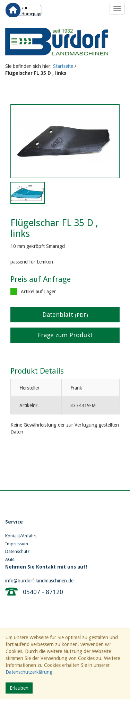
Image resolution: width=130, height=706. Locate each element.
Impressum (16, 543)
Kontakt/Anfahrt (21, 535)
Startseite (63, 66)
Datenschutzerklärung (29, 672)
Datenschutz (17, 551)
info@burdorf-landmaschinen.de (39, 580)
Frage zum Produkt (65, 335)
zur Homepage (31, 11)
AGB (9, 559)
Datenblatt (65, 314)
